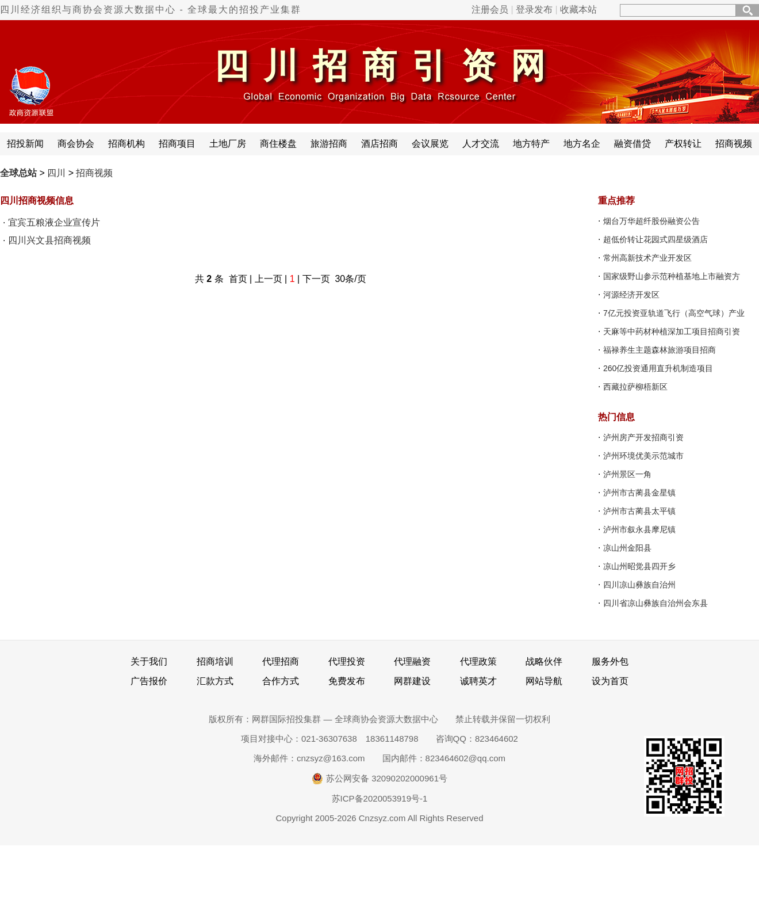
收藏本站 (578, 9)
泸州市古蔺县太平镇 (639, 511)
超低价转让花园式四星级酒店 (655, 239)
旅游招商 (328, 143)
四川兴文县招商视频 (49, 240)
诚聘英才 (478, 681)
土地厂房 (227, 143)
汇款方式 (215, 681)
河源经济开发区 (631, 294)
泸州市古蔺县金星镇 (639, 492)
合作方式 (280, 681)
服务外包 (610, 661)
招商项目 (177, 143)
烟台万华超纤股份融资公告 (651, 221)
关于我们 (149, 661)
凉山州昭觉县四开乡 (639, 566)
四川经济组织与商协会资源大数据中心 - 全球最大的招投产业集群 (150, 9)
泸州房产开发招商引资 (643, 437)
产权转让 (683, 143)
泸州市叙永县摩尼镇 (639, 529)
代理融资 (412, 661)
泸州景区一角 (627, 474)
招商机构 (126, 143)
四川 (56, 173)
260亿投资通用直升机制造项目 (658, 368)
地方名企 (582, 143)
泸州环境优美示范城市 (643, 455)
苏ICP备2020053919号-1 (380, 798)
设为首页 (610, 681)
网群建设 (412, 681)
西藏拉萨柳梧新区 (635, 386)
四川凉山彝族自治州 (639, 584)
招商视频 (733, 143)
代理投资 (346, 661)
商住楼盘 (278, 143)
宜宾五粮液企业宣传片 (54, 222)
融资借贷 (632, 143)
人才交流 (480, 143)
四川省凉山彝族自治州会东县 (655, 603)
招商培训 (215, 661)
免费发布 (346, 681)
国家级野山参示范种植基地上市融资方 (671, 276)
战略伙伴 (544, 661)
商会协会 (75, 143)
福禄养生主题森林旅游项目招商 (659, 349)
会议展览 (430, 143)
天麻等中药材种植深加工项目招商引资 (671, 331)
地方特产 (531, 143)
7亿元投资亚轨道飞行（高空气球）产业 (674, 313)
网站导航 (544, 681)
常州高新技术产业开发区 (647, 257)
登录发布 (534, 9)
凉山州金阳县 (627, 547)
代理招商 (280, 661)
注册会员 (489, 9)
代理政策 (478, 661)
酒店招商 (379, 143)
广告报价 (149, 681)
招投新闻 (25, 143)
